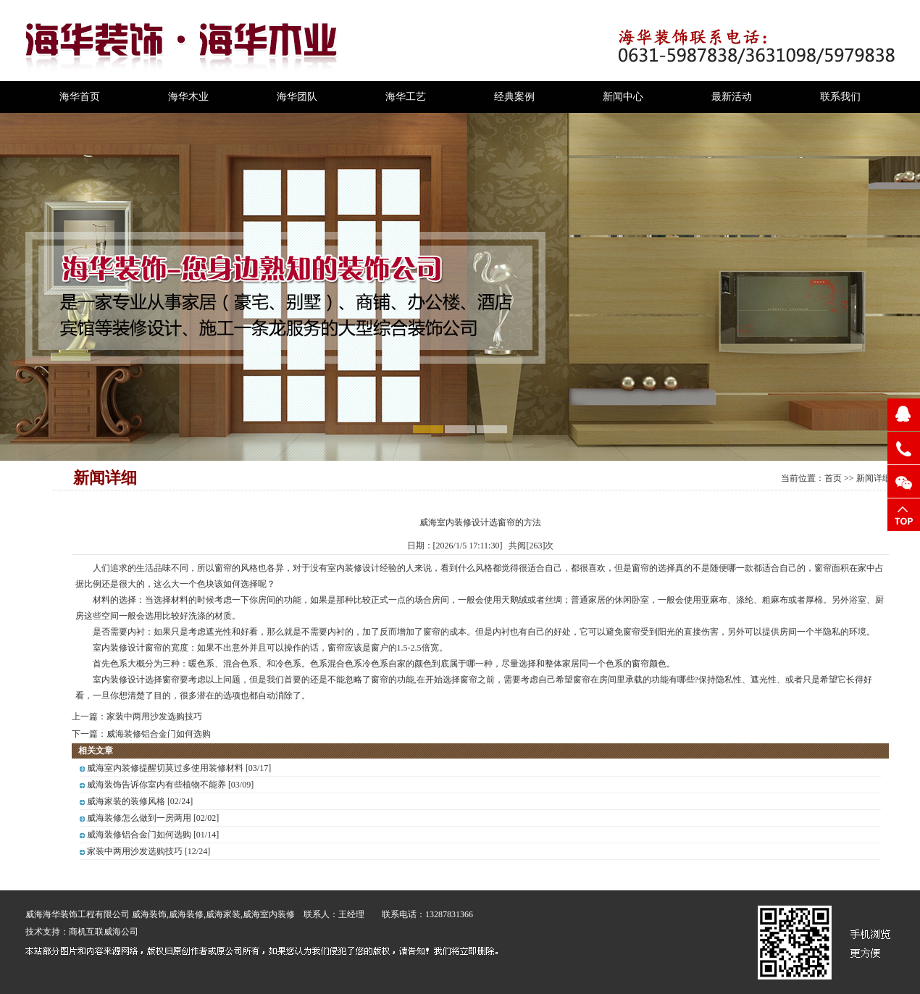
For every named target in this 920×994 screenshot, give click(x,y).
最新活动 (731, 96)
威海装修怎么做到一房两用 (139, 818)
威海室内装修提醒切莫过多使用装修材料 (165, 768)
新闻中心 (623, 96)
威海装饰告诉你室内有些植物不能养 (156, 785)
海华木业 (188, 96)
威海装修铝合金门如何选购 (158, 734)
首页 (833, 478)
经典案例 (514, 96)
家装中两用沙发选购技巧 (154, 716)
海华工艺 (405, 96)
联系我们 (840, 96)
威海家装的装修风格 (126, 801)
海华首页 (79, 96)
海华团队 (297, 96)
